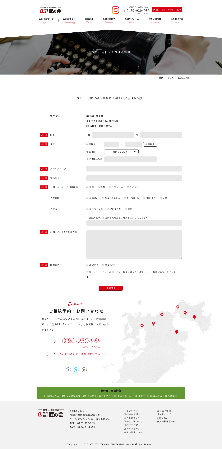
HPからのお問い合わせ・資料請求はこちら (76, 353)
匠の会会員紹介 (132, 414)
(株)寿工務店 (52, 395)
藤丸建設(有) (172, 395)
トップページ (131, 410)
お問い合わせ (164, 417)
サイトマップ (164, 414)
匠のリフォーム (132, 428)
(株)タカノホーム (122, 395)
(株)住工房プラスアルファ (96, 395)
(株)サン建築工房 (71, 395)
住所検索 (150, 144)
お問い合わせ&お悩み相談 (177, 78)
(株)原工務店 (155, 395)
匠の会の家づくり (133, 421)
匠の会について (132, 417)
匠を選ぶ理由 (164, 410)
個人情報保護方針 (166, 421)
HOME (160, 78)
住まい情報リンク (133, 432)
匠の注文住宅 (131, 424)
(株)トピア (140, 395)
